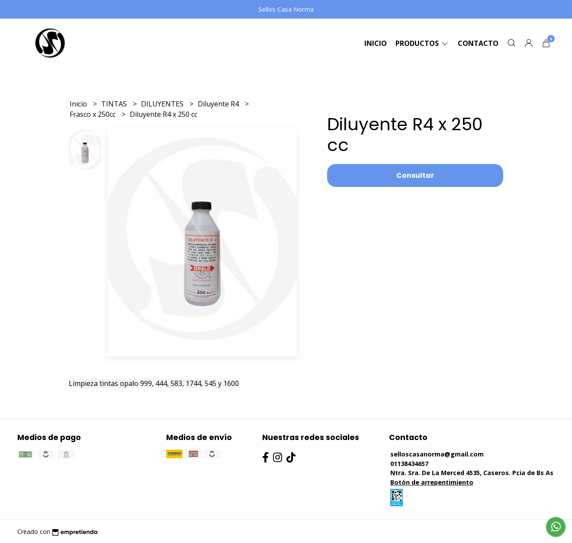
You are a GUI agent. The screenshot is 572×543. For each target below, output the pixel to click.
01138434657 (409, 463)
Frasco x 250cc (93, 114)
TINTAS (115, 104)
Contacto (478, 43)
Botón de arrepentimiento (431, 482)
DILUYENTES (163, 104)
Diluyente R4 (219, 104)
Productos (422, 43)
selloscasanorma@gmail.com (437, 454)
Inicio (375, 43)
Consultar (415, 175)
